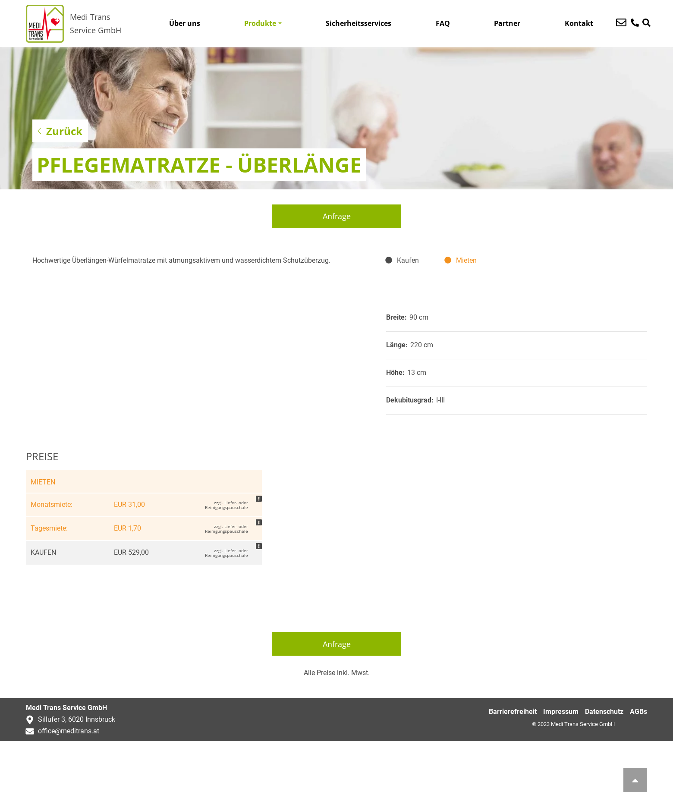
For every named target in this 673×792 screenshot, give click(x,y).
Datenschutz (604, 763)
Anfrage (337, 216)
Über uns (184, 23)
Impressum (561, 763)
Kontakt (579, 23)
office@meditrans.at (60, 781)
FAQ (443, 23)
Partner (507, 23)
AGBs (638, 763)
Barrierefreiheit (513, 763)
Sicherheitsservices (358, 23)
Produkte (260, 23)
